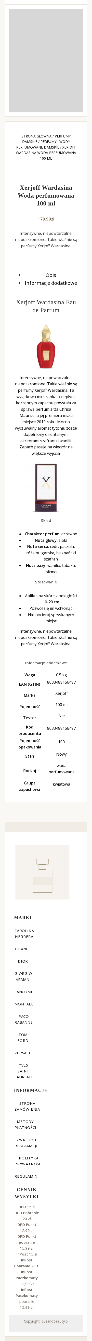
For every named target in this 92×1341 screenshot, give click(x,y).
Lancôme (23, 991)
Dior (23, 961)
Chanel (23, 948)
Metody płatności (25, 1124)
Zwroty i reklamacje (26, 1142)
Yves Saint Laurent (23, 1071)
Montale (24, 1004)
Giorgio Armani (23, 976)
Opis (51, 275)
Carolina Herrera (24, 933)
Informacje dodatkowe (51, 283)
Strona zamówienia (27, 1106)
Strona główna (37, 136)
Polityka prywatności (28, 1160)
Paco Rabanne (23, 1019)
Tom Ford (22, 1037)
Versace (22, 1052)
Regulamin (26, 1176)
